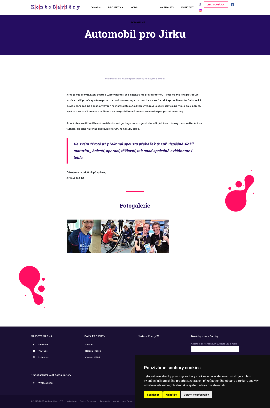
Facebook (40, 344)
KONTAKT (187, 7)
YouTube (40, 351)
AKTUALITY (167, 7)
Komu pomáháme (133, 78)
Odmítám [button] (171, 394)
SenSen (89, 344)
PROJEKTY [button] (115, 7)
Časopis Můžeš (92, 357)
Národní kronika (93, 351)
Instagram (40, 357)
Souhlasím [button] (153, 394)
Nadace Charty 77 (148, 336)
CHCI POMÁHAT (216, 4)
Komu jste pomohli (155, 78)
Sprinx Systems (88, 401)
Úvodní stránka (113, 78)
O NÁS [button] (96, 7)
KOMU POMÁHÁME (137, 10)
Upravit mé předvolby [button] (196, 394)
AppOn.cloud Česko (123, 401)
